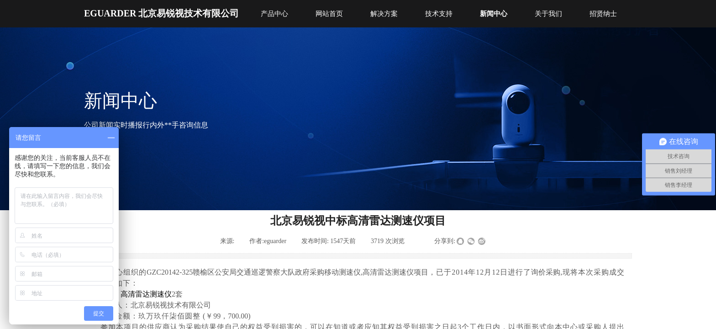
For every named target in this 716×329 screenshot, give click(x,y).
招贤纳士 (603, 13)
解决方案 (384, 13)
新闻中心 (493, 13)
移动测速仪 (342, 272)
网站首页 (329, 13)
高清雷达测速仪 (388, 272)
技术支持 (439, 13)
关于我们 (548, 13)
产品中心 (274, 13)
